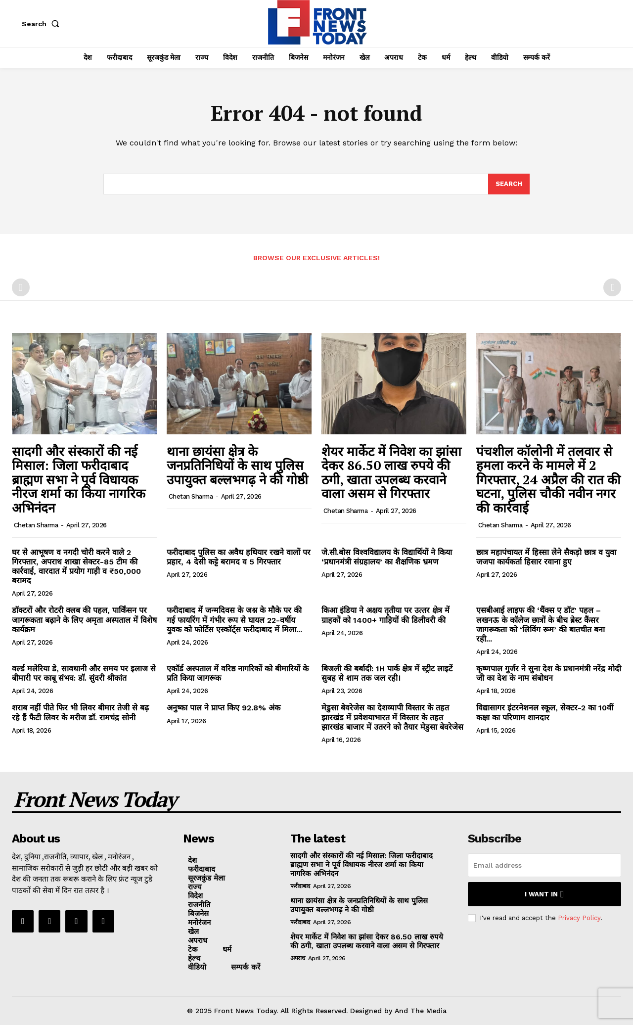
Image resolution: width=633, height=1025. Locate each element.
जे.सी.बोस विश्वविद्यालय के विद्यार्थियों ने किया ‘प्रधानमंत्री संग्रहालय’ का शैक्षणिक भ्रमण (386, 557)
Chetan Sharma (36, 525)
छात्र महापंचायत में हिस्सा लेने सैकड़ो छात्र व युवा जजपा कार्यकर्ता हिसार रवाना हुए (546, 557)
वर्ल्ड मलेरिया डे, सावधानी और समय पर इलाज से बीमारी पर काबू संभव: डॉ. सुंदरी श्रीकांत (84, 673)
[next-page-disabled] (612, 287)
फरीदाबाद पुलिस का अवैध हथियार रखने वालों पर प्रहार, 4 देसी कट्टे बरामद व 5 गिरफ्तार (239, 557)
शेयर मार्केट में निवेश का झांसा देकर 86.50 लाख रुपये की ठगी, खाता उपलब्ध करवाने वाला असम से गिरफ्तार (391, 472)
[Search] (509, 184)
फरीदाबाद (300, 886)
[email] (544, 865)
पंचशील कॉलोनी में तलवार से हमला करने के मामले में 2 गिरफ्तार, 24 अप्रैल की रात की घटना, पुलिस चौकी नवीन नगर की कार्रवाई (548, 479)
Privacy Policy (579, 918)
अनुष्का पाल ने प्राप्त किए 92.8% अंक (223, 707)
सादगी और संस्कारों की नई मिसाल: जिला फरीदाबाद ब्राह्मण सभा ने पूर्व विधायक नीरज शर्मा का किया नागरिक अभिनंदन (78, 479)
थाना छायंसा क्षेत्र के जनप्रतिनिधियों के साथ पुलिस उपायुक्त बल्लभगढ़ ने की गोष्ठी (237, 465)
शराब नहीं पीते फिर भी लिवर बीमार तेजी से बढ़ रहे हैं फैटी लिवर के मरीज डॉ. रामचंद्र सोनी (80, 712)
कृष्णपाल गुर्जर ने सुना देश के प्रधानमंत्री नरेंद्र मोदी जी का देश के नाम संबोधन (548, 673)
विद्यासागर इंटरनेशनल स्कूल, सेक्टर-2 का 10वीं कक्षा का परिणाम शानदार (544, 712)
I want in (544, 894)
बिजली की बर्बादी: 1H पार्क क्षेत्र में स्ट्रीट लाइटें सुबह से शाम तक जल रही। (386, 673)
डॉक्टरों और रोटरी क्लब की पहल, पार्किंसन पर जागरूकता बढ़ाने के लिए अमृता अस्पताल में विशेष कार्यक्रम (84, 620)
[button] (42, 23)
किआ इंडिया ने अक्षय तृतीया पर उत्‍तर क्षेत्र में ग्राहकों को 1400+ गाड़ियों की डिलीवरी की (385, 615)
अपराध (297, 958)
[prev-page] (21, 287)
